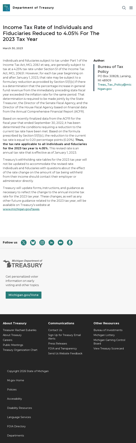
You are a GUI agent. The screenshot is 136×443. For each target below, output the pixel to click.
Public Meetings (13, 345)
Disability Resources (19, 408)
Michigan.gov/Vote (23, 295)
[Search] (124, 8)
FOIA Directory (16, 426)
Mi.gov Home (15, 380)
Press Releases (57, 343)
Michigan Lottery (104, 335)
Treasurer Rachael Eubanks (19, 330)
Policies (11, 389)
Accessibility (14, 398)
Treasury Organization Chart (20, 350)
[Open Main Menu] (131, 8)
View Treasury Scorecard (109, 348)
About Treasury (12, 335)
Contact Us (55, 330)
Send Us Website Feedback (65, 353)
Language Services (19, 417)
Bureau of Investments (108, 330)
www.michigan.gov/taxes (21, 209)
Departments (15, 435)
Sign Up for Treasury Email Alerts (64, 336)
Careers (7, 340)
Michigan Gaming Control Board (109, 341)
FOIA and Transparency (62, 348)
